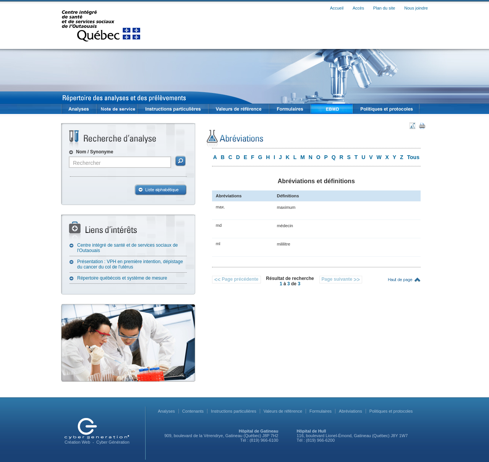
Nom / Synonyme (94, 152)
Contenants (193, 411)
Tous (413, 157)
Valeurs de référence (283, 411)
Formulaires (320, 411)
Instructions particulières (233, 411)
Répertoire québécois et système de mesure (122, 278)
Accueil (336, 8)
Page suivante (341, 280)
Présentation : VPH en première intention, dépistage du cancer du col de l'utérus (130, 264)
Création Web (77, 442)
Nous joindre (416, 8)
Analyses (166, 411)
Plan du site (384, 8)
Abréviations (350, 411)
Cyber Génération (113, 442)
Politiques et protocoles (391, 411)
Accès (358, 8)
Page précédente (236, 280)
